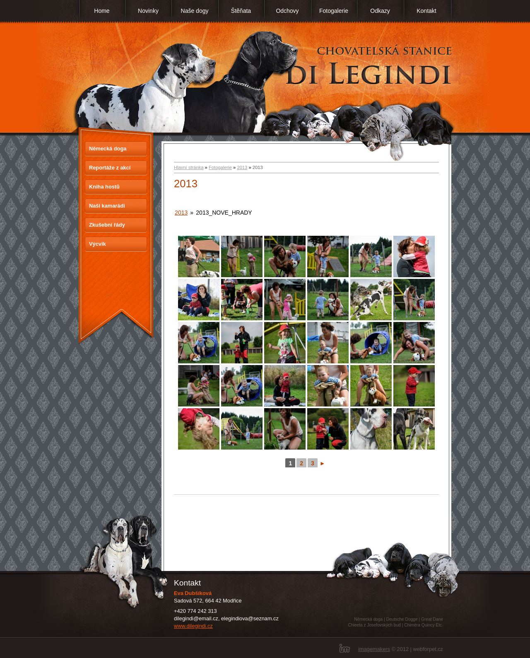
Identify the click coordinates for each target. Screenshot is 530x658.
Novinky (148, 10)
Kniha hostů (104, 187)
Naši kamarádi (107, 206)
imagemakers (374, 649)
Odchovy (287, 10)
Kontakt (426, 10)
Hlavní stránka (189, 167)
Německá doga (107, 148)
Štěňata (241, 10)
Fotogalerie (333, 10)
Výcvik (97, 244)
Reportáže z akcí (109, 167)
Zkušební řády (107, 225)
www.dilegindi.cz (193, 626)
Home (101, 10)
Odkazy (380, 10)
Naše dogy (195, 10)
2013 (242, 167)
